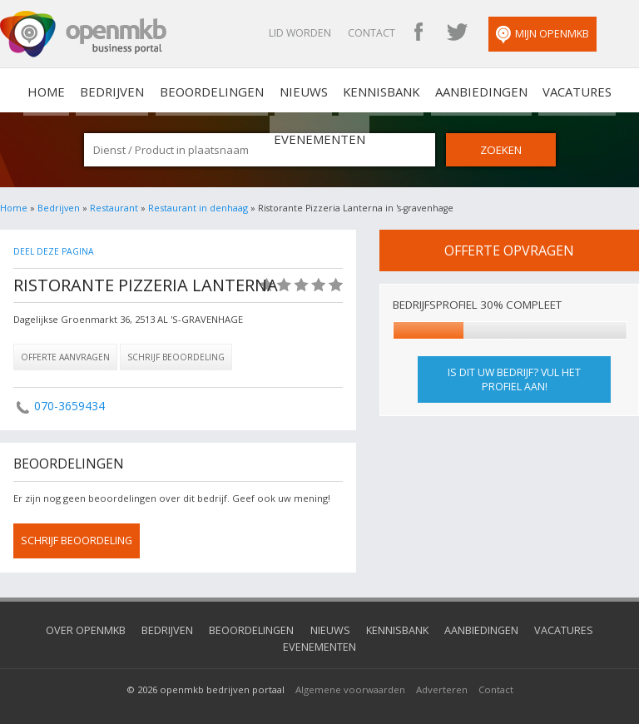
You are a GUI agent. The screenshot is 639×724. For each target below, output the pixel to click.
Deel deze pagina (52, 249)
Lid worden (335, 33)
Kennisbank (324, 90)
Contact (406, 33)
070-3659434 (69, 404)
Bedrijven (84, 90)
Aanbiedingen (415, 90)
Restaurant (113, 207)
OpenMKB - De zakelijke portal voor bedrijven (83, 34)
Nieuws (255, 90)
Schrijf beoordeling (176, 355)
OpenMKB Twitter (492, 33)
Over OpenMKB (61, 628)
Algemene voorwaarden (350, 669)
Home (13, 207)
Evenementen (586, 90)
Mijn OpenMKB (577, 35)
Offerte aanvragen (65, 355)
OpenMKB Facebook (453, 33)
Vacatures (501, 90)
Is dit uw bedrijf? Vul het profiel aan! (514, 378)
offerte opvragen (509, 249)
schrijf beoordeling (76, 539)
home (27, 90)
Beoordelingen (174, 90)
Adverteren (442, 669)
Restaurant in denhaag (196, 207)
